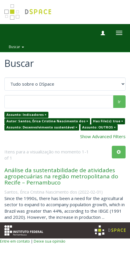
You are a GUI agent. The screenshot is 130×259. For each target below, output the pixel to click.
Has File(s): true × (108, 121)
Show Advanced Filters (103, 136)
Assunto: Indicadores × (26, 115)
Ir (119, 101)
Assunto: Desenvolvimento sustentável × (41, 127)
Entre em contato (15, 241)
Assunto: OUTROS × (99, 127)
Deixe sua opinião (49, 241)
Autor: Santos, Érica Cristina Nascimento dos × (47, 121)
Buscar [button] (16, 46)
